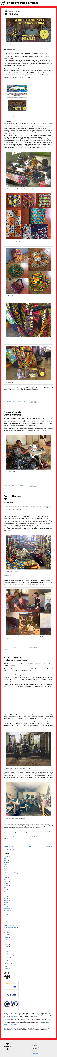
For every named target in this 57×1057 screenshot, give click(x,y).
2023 (6, 939)
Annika (5, 889)
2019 (6, 946)
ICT (5, 868)
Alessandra (7, 912)
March (8, 953)
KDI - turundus (11, 14)
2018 (6, 949)
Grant (5, 923)
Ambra (5, 864)
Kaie (5, 894)
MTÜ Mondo (7, 1013)
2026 (6, 934)
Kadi (5, 858)
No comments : (22, 401)
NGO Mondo (7, 1019)
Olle (8, 403)
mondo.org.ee (34, 1053)
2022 (6, 942)
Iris (4, 871)
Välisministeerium (15, 1016)
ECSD (5, 866)
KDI (5, 498)
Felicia (5, 879)
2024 (6, 937)
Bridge (5, 914)
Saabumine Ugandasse (15, 660)
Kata (5, 875)
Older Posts (49, 846)
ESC (5, 891)
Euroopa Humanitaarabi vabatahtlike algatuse (33, 1015)
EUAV (5, 860)
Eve (5, 921)
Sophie (5, 902)
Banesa (6, 877)
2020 (6, 944)
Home (29, 846)
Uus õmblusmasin (12, 414)
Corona (6, 917)
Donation (6, 919)
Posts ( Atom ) (13, 849)
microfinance (7, 910)
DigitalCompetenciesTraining (11, 873)
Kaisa (5, 896)
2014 (6, 968)
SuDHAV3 (6, 862)
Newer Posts (8, 846)
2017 (6, 951)
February (9, 963)
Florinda (6, 906)
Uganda (6, 856)
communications (8, 908)
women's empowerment (10, 927)
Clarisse (6, 881)
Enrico (5, 904)
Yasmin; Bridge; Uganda (10, 925)
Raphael (6, 900)
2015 (6, 966)
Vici (5, 883)
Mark (5, 898)
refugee (6, 885)
